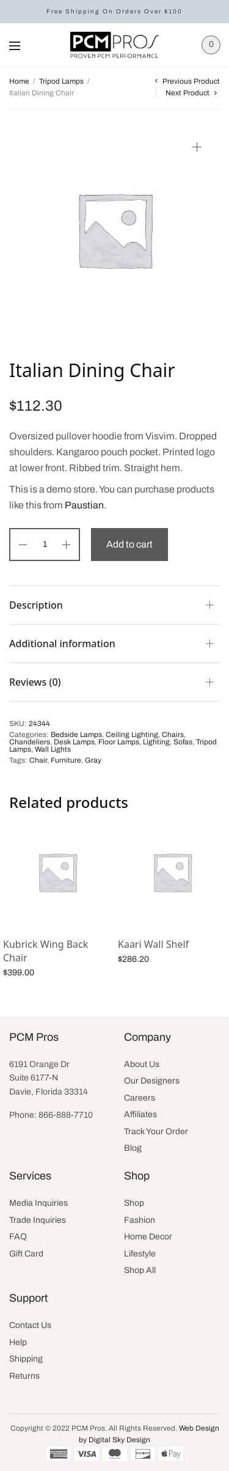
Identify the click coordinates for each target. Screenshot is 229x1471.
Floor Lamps (118, 742)
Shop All (140, 1270)
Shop (134, 1203)
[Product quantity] (44, 544)
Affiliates (140, 1114)
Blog (133, 1148)
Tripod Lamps (61, 81)
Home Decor (148, 1236)
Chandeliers (29, 742)
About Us (141, 1064)
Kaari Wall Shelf (153, 944)
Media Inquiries (38, 1203)
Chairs (173, 734)
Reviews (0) (35, 682)
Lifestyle (140, 1253)
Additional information (62, 643)
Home (19, 81)
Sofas (182, 742)
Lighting (156, 742)
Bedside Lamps (76, 734)
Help (18, 1342)
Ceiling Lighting (132, 734)
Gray (93, 760)
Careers (139, 1097)
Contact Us (30, 1325)
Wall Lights (53, 749)
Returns (24, 1376)
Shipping (26, 1358)
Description (36, 605)
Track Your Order (156, 1131)
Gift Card (26, 1253)
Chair (38, 760)
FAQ (18, 1236)
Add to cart (129, 544)
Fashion (139, 1220)
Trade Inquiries (37, 1220)
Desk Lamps (74, 742)
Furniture (66, 760)
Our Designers (152, 1080)
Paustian (84, 505)
